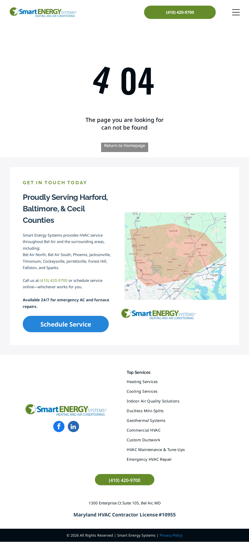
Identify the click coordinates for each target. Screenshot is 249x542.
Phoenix (80, 254)
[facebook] (58, 427)
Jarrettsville (76, 261)
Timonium (32, 261)
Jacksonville (99, 254)
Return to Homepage (124, 145)
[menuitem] (183, 384)
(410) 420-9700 (54, 280)
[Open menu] (236, 12)
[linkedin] (73, 427)
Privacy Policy (171, 535)
